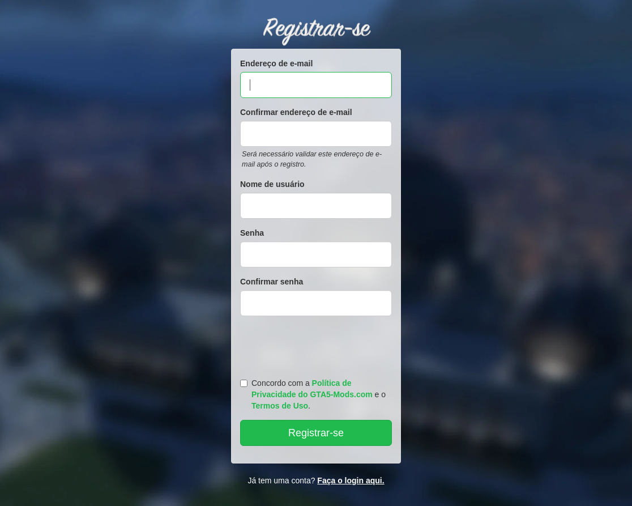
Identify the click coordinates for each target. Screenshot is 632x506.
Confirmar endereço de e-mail (296, 112)
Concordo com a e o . (313, 394)
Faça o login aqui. (350, 480)
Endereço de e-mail (276, 63)
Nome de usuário (272, 184)
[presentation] (317, 344)
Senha (252, 232)
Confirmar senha (271, 281)
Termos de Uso (279, 405)
